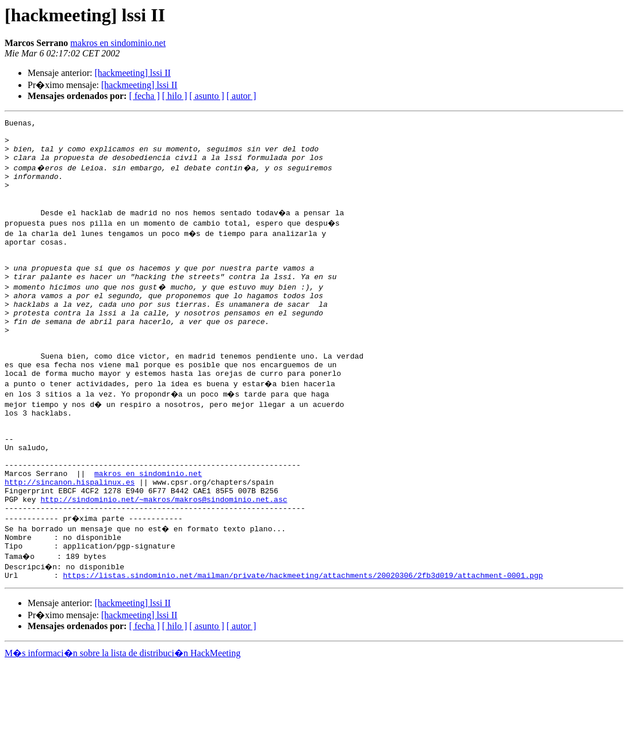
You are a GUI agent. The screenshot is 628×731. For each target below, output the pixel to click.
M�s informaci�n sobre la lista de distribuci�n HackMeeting (122, 720)
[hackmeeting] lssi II (132, 73)
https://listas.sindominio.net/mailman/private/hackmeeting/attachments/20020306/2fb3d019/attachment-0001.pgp (303, 642)
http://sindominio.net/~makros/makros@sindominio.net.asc (163, 559)
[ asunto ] (206, 96)
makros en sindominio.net (118, 43)
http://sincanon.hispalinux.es (70, 539)
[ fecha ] (144, 96)
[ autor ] (241, 96)
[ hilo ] (174, 96)
